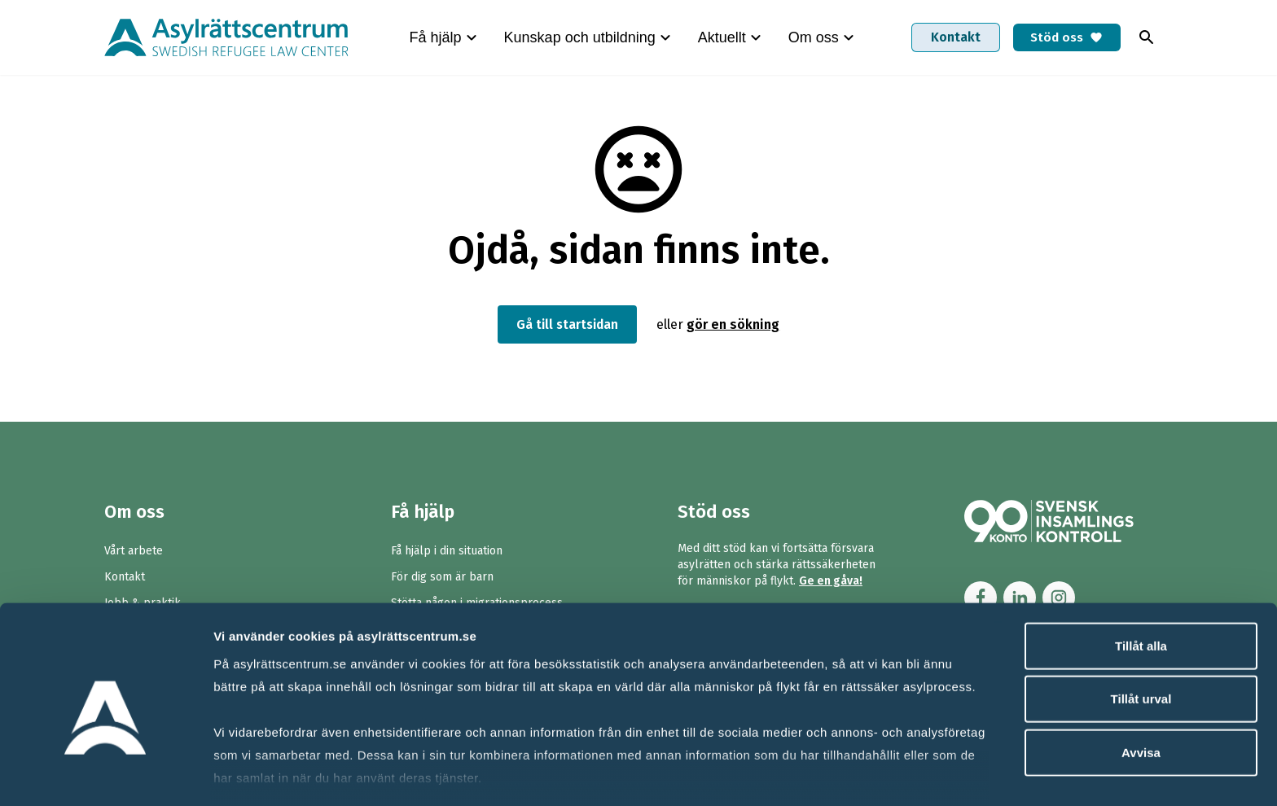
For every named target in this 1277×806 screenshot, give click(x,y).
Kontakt (948, 37)
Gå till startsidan (568, 324)
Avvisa (1141, 677)
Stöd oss (1063, 37)
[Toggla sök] (1147, 37)
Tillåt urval (1141, 623)
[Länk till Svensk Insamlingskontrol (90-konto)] (1068, 521)
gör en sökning (736, 324)
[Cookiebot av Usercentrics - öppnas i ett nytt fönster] (105, 774)
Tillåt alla (1141, 570)
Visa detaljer (885, 774)
